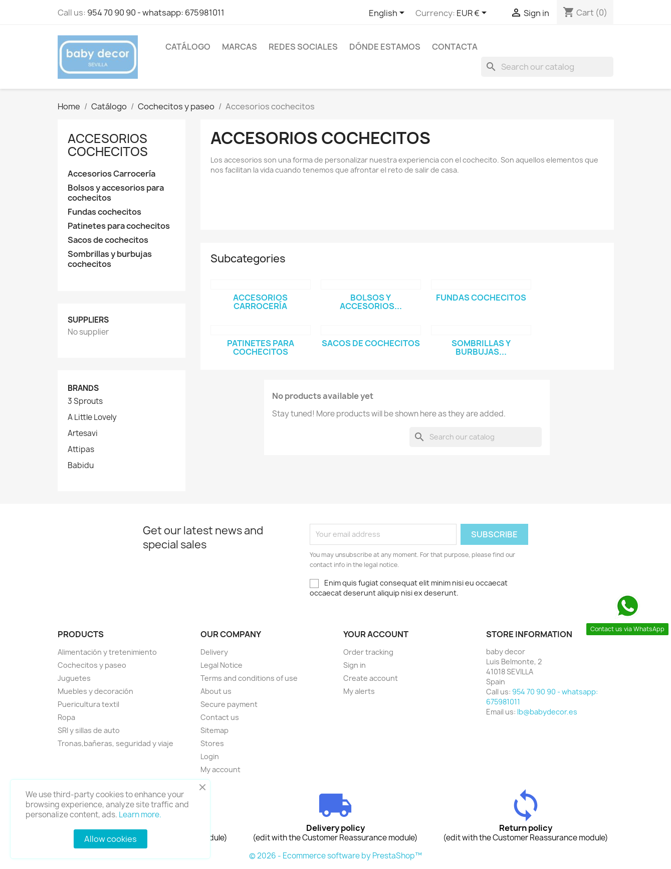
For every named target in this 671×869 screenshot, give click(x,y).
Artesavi (83, 433)
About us (216, 691)
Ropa (66, 717)
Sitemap (214, 730)
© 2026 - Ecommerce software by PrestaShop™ (335, 855)
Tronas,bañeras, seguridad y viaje (115, 743)
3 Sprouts (85, 401)
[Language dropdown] (388, 14)
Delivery (214, 652)
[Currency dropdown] (473, 14)
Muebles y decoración (95, 691)
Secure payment (229, 704)
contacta (455, 46)
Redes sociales (303, 46)
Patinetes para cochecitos (119, 226)
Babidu (81, 466)
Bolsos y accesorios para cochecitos (116, 193)
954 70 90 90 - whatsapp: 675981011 (156, 12)
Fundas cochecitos (104, 212)
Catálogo (187, 46)
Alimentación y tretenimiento (107, 652)
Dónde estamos (384, 46)
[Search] (547, 67)
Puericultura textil (88, 704)
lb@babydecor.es (547, 711)
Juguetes (74, 678)
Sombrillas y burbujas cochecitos (110, 259)
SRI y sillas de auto (89, 730)
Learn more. (140, 814)
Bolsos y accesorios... (371, 302)
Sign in (354, 665)
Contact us (219, 717)
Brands (83, 388)
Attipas (81, 450)
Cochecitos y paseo (92, 665)
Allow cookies (110, 838)
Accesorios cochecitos (108, 145)
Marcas (239, 46)
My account (220, 769)
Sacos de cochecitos (108, 240)
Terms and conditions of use (249, 678)
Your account (375, 634)
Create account (370, 678)
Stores (212, 743)
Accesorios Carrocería (111, 174)
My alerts (359, 691)
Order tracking (368, 652)
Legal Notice (221, 665)
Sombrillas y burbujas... (481, 348)
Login (209, 756)
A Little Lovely (92, 417)
